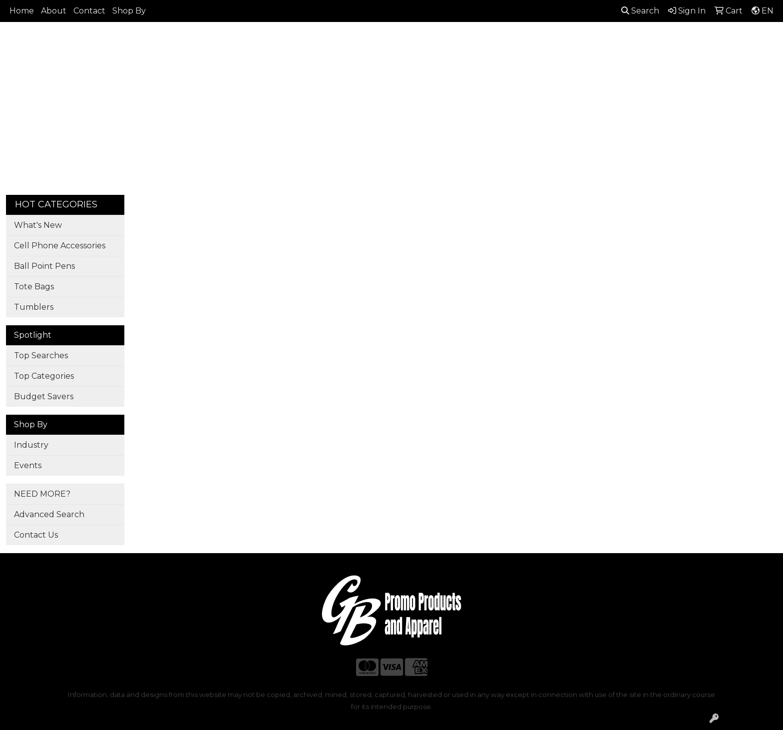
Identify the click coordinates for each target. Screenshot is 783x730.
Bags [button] (355, 73)
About (53, 10)
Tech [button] (626, 73)
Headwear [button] (493, 73)
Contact (89, 10)
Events (27, 465)
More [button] (708, 73)
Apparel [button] (267, 73)
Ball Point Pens (44, 266)
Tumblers (33, 307)
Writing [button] (667, 73)
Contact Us (36, 535)
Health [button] (544, 73)
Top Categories (44, 376)
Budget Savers (43, 396)
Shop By (129, 10)
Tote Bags (34, 286)
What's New (38, 225)
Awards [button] (314, 73)
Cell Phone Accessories (59, 245)
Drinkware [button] (402, 73)
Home (21, 10)
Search (640, 10)
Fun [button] (448, 73)
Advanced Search (49, 514)
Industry (31, 445)
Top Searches (41, 355)
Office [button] (587, 73)
